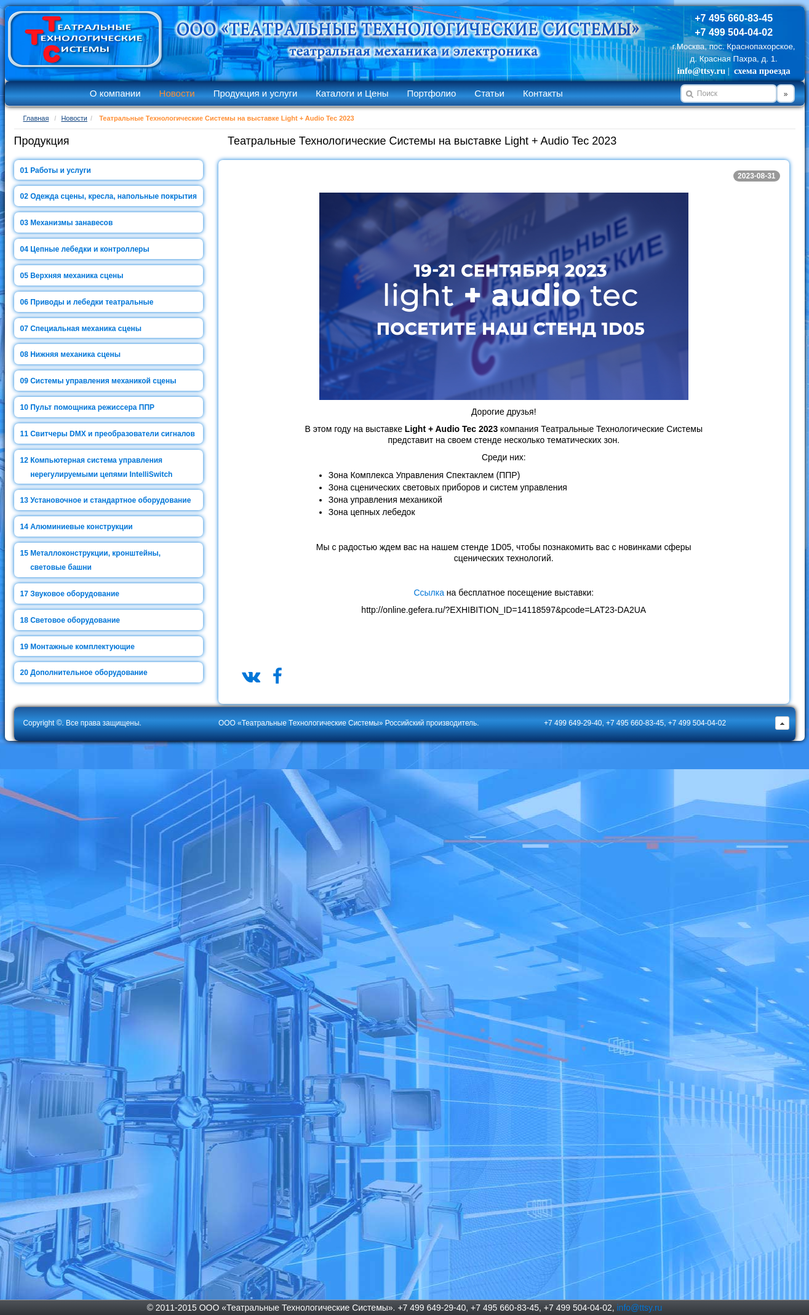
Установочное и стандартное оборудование (110, 500)
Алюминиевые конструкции (81, 526)
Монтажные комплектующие (82, 646)
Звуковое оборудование (74, 594)
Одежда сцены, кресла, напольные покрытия (113, 196)
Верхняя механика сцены (76, 275)
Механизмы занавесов (71, 222)
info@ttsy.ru (701, 71)
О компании (115, 93)
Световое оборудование (75, 620)
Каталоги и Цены (352, 93)
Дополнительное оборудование (88, 672)
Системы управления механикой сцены (103, 381)
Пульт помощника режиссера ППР (92, 407)
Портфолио (431, 93)
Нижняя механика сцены (75, 354)
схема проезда (762, 71)
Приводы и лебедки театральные (91, 302)
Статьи (489, 93)
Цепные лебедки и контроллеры (89, 249)
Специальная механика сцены (85, 328)
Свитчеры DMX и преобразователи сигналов (112, 434)
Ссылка (428, 593)
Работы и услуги (60, 170)
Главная (36, 118)
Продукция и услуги (255, 93)
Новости (177, 93)
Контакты (543, 93)
